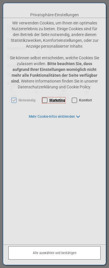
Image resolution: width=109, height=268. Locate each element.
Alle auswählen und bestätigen (54, 253)
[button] (54, 117)
